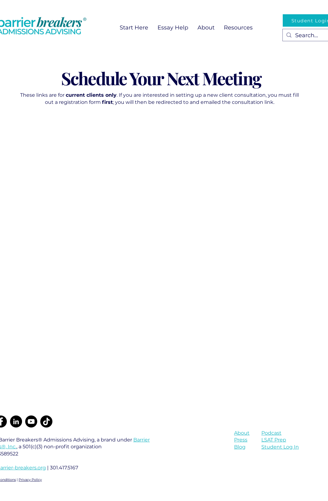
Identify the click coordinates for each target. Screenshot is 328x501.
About (242, 433)
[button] (173, 27)
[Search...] (310, 35)
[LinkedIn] (16, 421)
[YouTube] (31, 421)
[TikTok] (46, 421)
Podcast (271, 433)
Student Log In (280, 447)
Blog (240, 447)
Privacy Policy (30, 479)
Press (240, 440)
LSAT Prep (273, 440)
